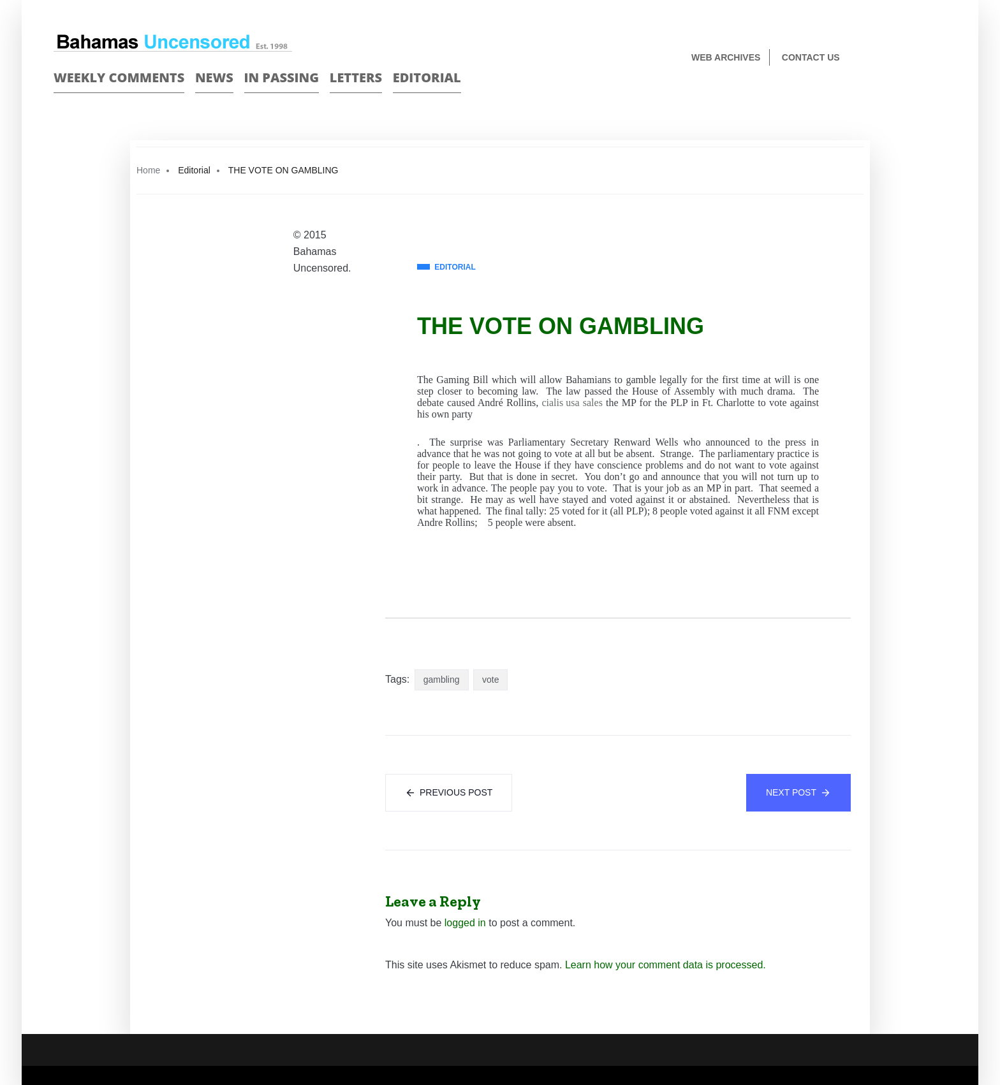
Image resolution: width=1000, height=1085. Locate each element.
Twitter (941, 58)
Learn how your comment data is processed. (665, 964)
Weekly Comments (119, 77)
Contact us (811, 57)
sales (593, 402)
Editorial (427, 77)
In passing (282, 77)
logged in (465, 922)
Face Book (918, 58)
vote (490, 679)
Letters (356, 77)
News (214, 77)
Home (148, 170)
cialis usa (560, 402)
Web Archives (725, 57)
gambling (441, 679)
